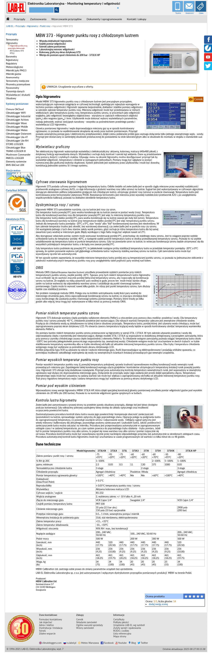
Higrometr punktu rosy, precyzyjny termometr (18, 46)
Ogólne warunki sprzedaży (89, 625)
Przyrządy (19, 19)
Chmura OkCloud (15, 109)
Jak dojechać (45, 622)
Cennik (201, 13)
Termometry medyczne (17, 80)
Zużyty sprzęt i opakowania (127, 627)
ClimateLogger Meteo (16, 130)
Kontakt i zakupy (136, 19)
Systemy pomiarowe (17, 103)
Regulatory (11, 63)
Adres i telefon (46, 625)
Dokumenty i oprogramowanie (104, 19)
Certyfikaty (118, 619)
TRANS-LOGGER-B (16, 151)
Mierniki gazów (13, 74)
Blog (132, 642)
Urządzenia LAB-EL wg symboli (129, 625)
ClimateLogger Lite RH (17, 140)
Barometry (11, 56)
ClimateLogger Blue (15, 147)
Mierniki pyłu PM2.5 (16, 70)
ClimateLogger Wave (16, 123)
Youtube (121, 642)
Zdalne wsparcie (47, 633)
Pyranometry (12, 87)
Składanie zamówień (86, 622)
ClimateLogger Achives (17, 119)
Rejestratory (12, 60)
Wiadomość (190, 13)
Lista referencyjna (122, 633)
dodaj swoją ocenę (158, 604)
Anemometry (12, 77)
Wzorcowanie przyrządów (66, 19)
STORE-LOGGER (14, 144)
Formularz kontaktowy (50, 619)
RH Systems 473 (17, 50)
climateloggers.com (50, 642)
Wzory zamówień (85, 627)
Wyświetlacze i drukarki (18, 94)
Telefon (178, 13)
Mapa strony (119, 636)
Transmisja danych (15, 91)
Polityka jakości (121, 622)
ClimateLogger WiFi (16, 112)
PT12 (12, 53)
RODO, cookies (121, 630)
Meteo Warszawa (88, 642)
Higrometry (12, 43)
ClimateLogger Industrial (18, 116)
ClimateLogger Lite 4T (17, 137)
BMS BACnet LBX (15, 165)
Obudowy (11, 98)
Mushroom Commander (18, 154)
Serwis (42, 630)
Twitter (143, 642)
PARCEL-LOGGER (15, 158)
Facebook (107, 642)
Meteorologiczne (14, 67)
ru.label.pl (69, 642)
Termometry (12, 39)
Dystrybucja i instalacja (50, 627)
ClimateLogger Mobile (17, 126)
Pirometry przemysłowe (18, 84)
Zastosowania (38, 19)
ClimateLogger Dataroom (18, 133)
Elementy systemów (16, 161)
